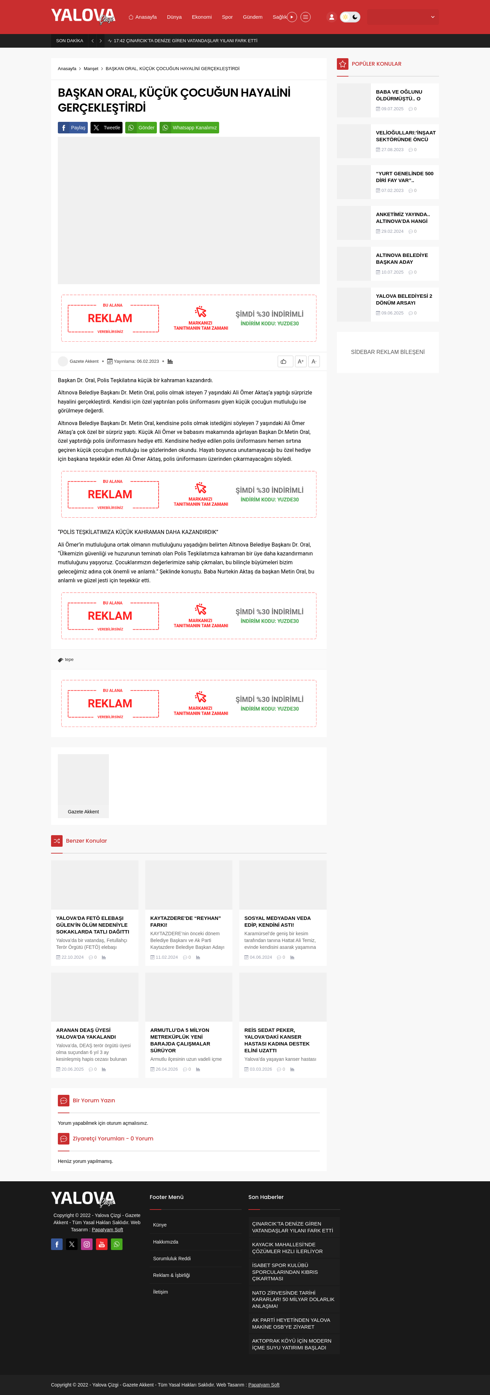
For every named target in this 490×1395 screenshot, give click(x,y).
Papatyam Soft (107, 1229)
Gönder (139, 127)
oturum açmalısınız (127, 1123)
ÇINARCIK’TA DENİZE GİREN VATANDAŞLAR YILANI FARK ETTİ (185, 40)
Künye (160, 1225)
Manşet (91, 68)
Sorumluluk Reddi (172, 1258)
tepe (69, 659)
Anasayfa (67, 68)
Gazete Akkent (84, 361)
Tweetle (105, 127)
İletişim (160, 1292)
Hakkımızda (165, 1242)
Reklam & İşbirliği (171, 1275)
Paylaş (71, 127)
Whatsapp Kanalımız (188, 127)
